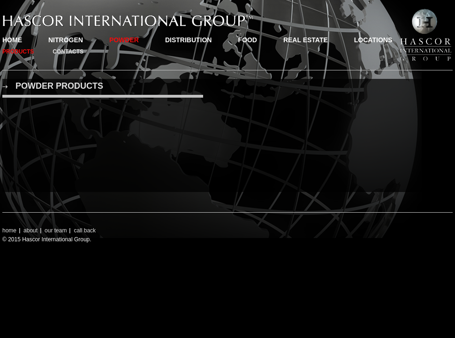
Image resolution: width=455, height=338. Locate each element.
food (247, 40)
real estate (305, 40)
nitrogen (65, 40)
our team (56, 230)
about (30, 230)
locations (373, 40)
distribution (188, 40)
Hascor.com (127, 21)
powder (124, 40)
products (18, 51)
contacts (68, 51)
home (12, 40)
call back (85, 230)
